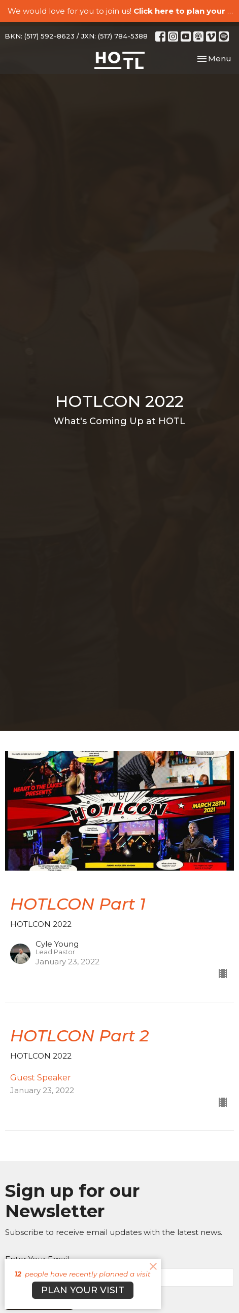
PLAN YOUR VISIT (82, 1290)
